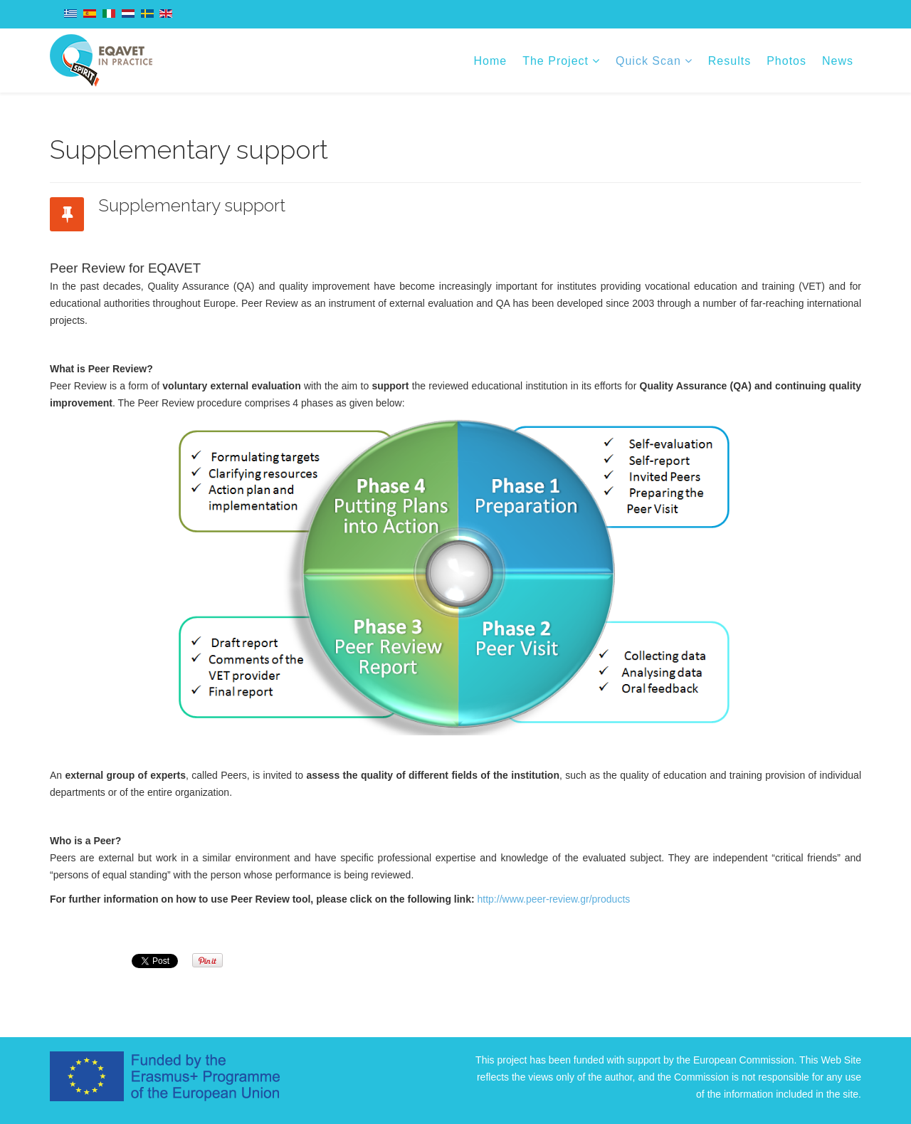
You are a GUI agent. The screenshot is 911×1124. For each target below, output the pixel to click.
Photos (786, 61)
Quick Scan (648, 61)
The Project (555, 61)
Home (490, 61)
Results (729, 61)
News (837, 61)
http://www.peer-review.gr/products (554, 899)
